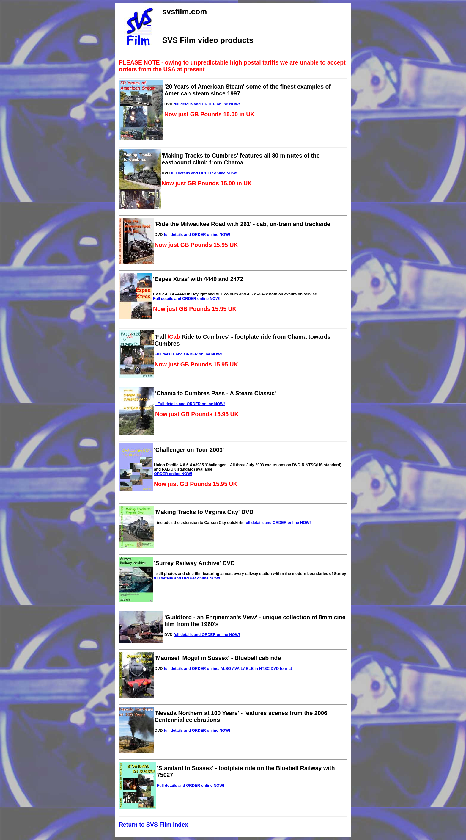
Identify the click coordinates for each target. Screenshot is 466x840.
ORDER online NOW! (173, 473)
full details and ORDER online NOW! (207, 104)
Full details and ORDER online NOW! (187, 298)
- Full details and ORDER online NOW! (190, 404)
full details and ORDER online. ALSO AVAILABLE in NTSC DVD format (228, 668)
